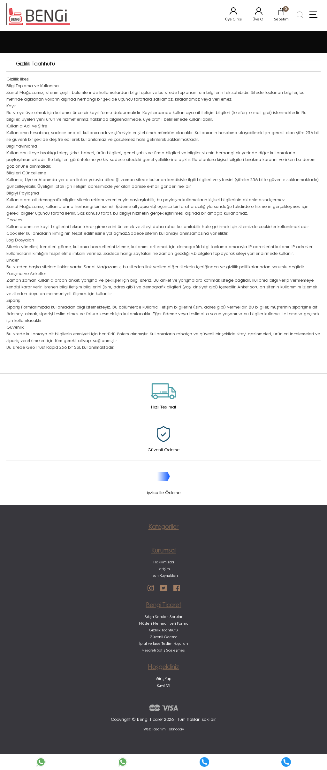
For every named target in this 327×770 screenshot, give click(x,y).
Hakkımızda (163, 562)
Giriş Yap (163, 679)
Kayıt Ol (163, 686)
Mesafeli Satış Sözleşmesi (163, 650)
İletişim (163, 569)
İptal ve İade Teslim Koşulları (163, 644)
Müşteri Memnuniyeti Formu (163, 624)
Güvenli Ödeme (164, 637)
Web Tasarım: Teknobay (163, 729)
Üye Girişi (233, 19)
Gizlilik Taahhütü (163, 630)
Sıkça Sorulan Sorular (164, 617)
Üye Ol (258, 19)
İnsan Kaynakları (163, 576)
